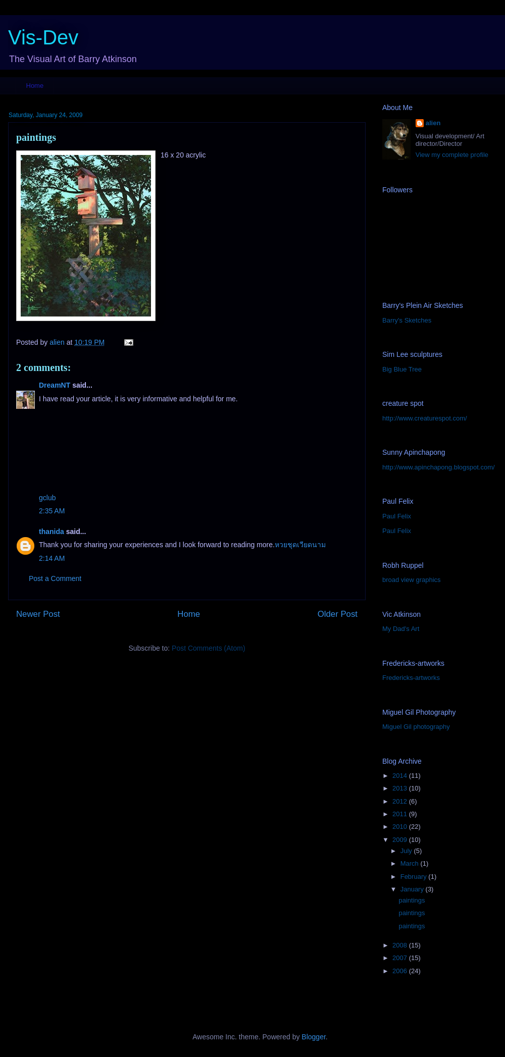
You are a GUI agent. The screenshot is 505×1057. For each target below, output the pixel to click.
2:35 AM (52, 511)
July (407, 851)
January (413, 889)
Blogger (313, 1037)
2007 (400, 958)
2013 (400, 788)
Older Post (338, 614)
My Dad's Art (400, 628)
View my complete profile (452, 154)
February (414, 876)
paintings (411, 900)
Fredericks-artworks (411, 677)
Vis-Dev (43, 37)
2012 (400, 801)
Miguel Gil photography (416, 726)
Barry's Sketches (406, 320)
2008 (400, 945)
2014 (400, 775)
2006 (400, 971)
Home (35, 85)
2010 (400, 826)
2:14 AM (52, 558)
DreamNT (54, 385)
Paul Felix (396, 516)
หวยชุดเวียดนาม (300, 545)
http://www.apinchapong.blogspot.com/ (438, 467)
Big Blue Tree (402, 369)
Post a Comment (55, 578)
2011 (400, 814)
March (410, 863)
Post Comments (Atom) (208, 648)
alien (433, 123)
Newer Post (38, 614)
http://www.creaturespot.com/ (424, 418)
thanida (51, 531)
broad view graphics (411, 580)
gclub (47, 498)
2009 (400, 839)
